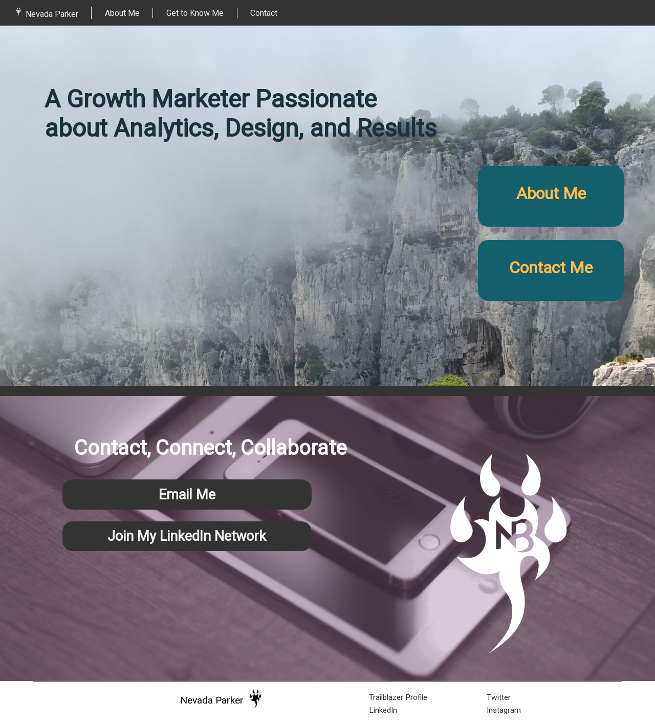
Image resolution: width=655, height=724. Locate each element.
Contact (263, 13)
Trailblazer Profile (398, 697)
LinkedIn (383, 710)
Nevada (52, 14)
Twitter (499, 697)
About (122, 13)
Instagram (504, 710)
